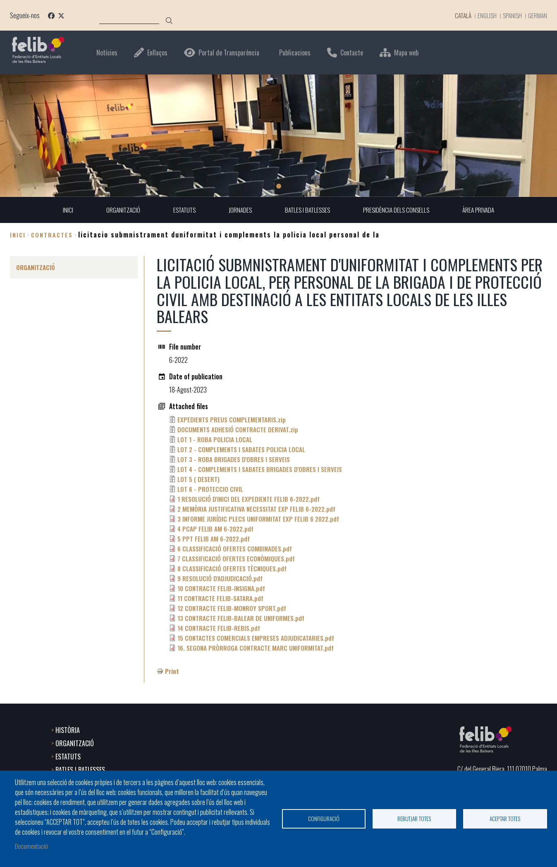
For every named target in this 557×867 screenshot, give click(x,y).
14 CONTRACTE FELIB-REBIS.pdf (219, 628)
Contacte (351, 52)
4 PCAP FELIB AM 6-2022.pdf (216, 529)
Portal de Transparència (228, 52)
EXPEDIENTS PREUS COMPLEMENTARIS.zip (232, 420)
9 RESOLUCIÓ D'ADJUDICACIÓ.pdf (220, 579)
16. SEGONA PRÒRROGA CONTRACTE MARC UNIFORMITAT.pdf (256, 648)
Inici (18, 234)
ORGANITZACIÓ (74, 742)
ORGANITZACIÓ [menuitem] (117, 210)
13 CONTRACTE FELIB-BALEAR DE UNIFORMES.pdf (241, 618)
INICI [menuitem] (62, 210)
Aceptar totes (505, 818)
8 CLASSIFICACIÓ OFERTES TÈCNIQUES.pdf (233, 569)
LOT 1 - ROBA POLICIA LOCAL (215, 440)
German (537, 15)
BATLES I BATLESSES (80, 769)
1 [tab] (278, 186)
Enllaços (157, 52)
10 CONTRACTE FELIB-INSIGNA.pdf (222, 589)
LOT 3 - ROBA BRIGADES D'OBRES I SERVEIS (234, 460)
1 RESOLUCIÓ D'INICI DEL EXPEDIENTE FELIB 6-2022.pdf (250, 499)
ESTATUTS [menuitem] (180, 210)
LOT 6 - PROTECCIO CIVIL (210, 489)
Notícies (106, 52)
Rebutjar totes (414, 818)
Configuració (323, 818)
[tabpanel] (278, 135)
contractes (52, 234)
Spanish (510, 15)
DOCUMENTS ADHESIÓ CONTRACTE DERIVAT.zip (238, 430)
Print (172, 671)
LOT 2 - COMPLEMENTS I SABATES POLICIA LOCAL (242, 450)
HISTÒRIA (67, 729)
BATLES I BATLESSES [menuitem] (307, 210)
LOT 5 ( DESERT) (198, 479)
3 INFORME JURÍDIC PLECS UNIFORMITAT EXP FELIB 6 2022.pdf (260, 519)
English (484, 15)
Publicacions (295, 52)
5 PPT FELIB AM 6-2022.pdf (214, 539)
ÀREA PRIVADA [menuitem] (483, 210)
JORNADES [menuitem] (238, 210)
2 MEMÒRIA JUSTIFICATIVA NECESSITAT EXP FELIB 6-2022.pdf (258, 509)
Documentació (32, 845)
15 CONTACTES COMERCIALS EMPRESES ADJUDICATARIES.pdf (257, 638)
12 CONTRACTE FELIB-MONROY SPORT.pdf (232, 608)
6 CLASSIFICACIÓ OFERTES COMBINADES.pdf (235, 549)
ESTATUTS (68, 756)
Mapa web (406, 52)
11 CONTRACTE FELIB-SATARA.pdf (221, 599)
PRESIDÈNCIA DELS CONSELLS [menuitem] (399, 210)
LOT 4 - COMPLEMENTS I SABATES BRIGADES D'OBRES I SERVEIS (261, 469)
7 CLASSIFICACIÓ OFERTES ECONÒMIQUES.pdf (237, 559)
